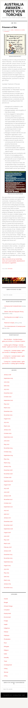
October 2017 (7, 503)
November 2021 (8, 415)
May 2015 (6, 573)
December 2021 (8, 411)
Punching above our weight (11, 317)
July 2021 (6, 422)
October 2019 (7, 451)
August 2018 (7, 484)
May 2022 (6, 404)
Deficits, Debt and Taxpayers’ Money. (14, 311)
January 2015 (7, 584)
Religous (6, 650)
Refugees (10, 268)
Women (6, 672)
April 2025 (6, 385)
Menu (15, 23)
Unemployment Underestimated (12, 306)
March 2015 (7, 580)
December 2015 (8, 554)
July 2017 (6, 510)
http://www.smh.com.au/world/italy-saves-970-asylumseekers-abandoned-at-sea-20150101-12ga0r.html (13, 260)
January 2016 (7, 551)
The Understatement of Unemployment (14, 326)
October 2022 (7, 396)
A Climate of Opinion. (19, 341)
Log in (23, 695)
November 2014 (8, 587)
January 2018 (7, 495)
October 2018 (7, 477)
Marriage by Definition (16, 352)
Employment (7, 613)
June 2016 (6, 536)
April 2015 (6, 576)
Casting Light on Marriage (17, 363)
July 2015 (6, 569)
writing (5, 676)
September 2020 (8, 437)
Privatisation (7, 639)
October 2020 (7, 433)
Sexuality (6, 657)
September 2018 (8, 481)
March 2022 (7, 407)
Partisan (6, 632)
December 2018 (8, 470)
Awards (6, 598)
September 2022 (8, 400)
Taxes (5, 661)
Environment (7, 617)
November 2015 (8, 558)
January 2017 (7, 518)
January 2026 (7, 374)
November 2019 (8, 448)
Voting (5, 668)
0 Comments (6, 31)
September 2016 (8, 529)
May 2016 (6, 540)
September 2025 (8, 378)
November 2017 (8, 499)
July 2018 (6, 488)
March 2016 (7, 543)
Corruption (7, 609)
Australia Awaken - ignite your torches (14, 9)
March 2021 (7, 426)
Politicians (6, 635)
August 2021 (7, 418)
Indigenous (7, 628)
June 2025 (6, 382)
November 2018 (8, 473)
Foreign (6, 620)
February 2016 (8, 547)
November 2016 (8, 525)
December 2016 (8, 521)
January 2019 (7, 466)
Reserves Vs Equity (9, 322)
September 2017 (8, 507)
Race (5, 643)
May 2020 (6, 444)
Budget (6, 602)
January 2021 (7, 429)
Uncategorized (8, 665)
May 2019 (6, 459)
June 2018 (6, 492)
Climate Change (8, 606)
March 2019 (7, 462)
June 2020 (6, 440)
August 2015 (7, 565)
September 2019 (8, 455)
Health (5, 624)
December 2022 (8, 393)
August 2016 (7, 532)
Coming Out (22, 347)
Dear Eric (13, 358)
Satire (5, 654)
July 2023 (6, 389)
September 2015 (8, 562)
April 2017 (6, 514)
